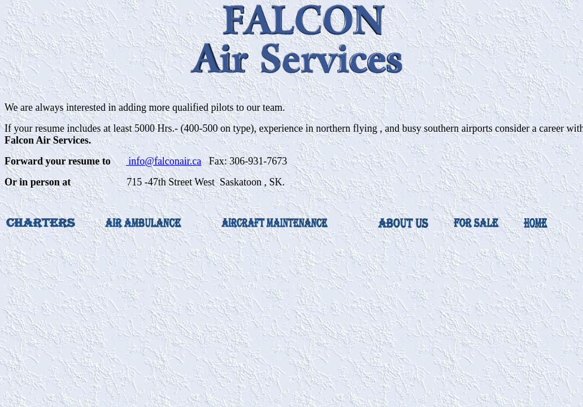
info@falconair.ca (164, 161)
